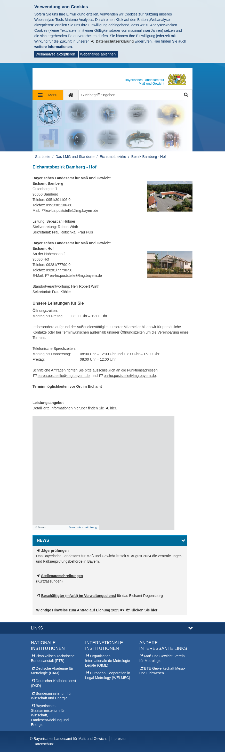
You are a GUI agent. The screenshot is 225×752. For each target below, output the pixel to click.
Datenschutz (44, 744)
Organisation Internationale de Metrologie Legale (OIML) (107, 660)
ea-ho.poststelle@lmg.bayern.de (76, 275)
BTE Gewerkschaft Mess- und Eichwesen (162, 670)
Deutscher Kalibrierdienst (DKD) (53, 683)
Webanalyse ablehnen (98, 54)
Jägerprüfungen (55, 550)
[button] (110, 541)
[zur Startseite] (70, 95)
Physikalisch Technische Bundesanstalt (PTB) (53, 658)
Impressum (119, 739)
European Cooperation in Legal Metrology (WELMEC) (107, 675)
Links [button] (37, 628)
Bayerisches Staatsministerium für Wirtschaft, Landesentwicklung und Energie (50, 715)
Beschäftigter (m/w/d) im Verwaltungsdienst (78, 596)
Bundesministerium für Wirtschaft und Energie (51, 695)
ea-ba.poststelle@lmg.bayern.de (72, 210)
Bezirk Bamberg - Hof (148, 157)
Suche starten (185, 95)
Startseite (42, 157)
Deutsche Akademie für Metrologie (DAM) (52, 670)
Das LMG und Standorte (74, 157)
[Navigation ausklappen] (48, 95)
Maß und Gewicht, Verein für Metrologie (162, 658)
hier (113, 408)
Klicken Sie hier (144, 610)
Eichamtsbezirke (113, 157)
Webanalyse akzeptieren (55, 54)
